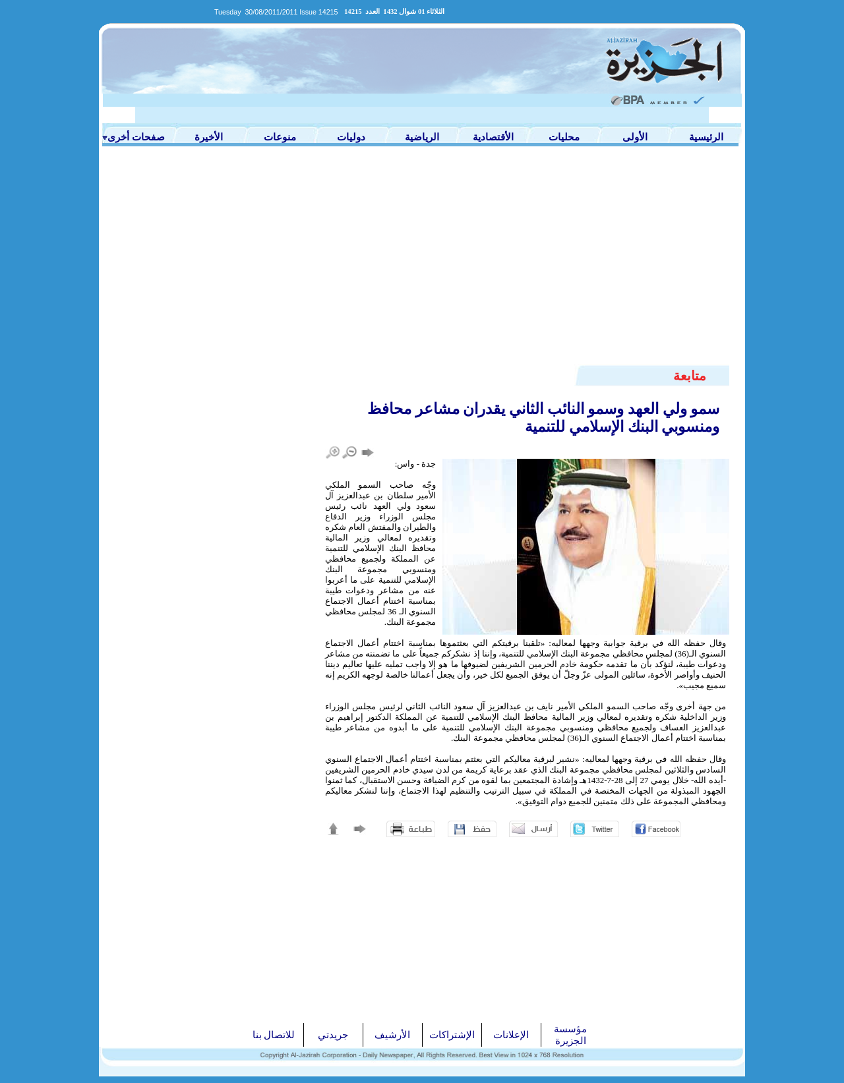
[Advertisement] (422, 265)
